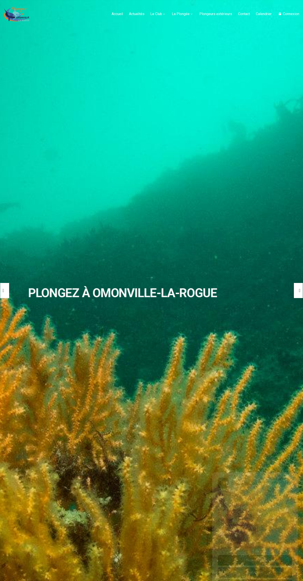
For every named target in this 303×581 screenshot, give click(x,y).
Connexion (288, 14)
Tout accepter (255, 565)
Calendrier (264, 14)
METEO (115, 506)
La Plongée (181, 14)
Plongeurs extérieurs (215, 14)
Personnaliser (255, 540)
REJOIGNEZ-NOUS (41, 506)
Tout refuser (255, 553)
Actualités (136, 14)
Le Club (156, 14)
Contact (244, 14)
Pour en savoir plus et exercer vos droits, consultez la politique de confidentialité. (255, 525)
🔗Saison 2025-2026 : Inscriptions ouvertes (148, 446)
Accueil (117, 14)
